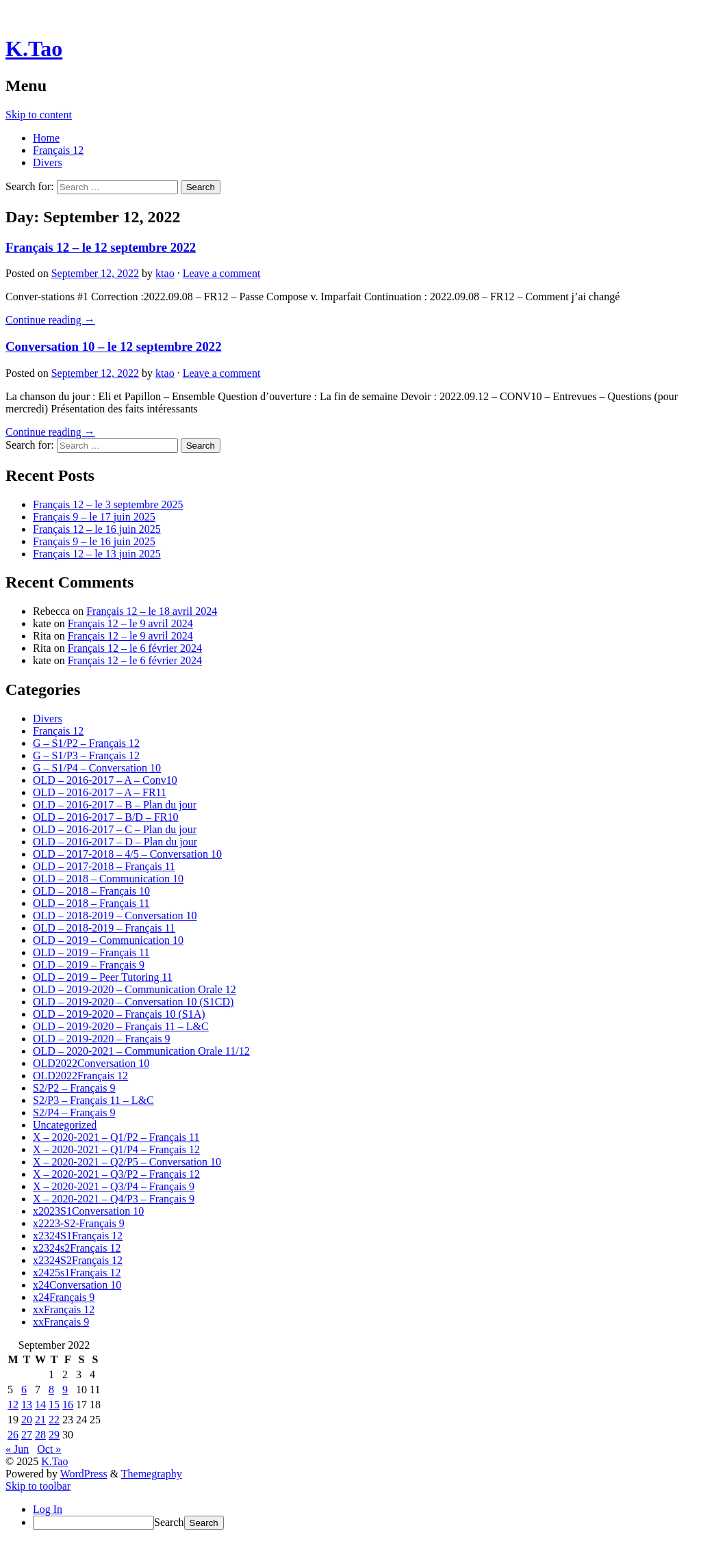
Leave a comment (222, 273)
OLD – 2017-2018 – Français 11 (104, 866)
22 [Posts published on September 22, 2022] (54, 1419)
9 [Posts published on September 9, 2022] (65, 1389)
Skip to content (38, 114)
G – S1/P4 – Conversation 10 (97, 768)
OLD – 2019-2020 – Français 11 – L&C (121, 1026)
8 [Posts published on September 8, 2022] (51, 1389)
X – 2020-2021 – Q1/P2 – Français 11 (116, 1137)
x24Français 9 (63, 1297)
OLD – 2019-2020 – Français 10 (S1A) (119, 1014)
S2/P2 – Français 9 (74, 1088)
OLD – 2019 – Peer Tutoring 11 (103, 977)
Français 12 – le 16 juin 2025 (97, 529)
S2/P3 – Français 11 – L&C (93, 1100)
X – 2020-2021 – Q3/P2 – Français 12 (116, 1174)
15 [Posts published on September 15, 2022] (54, 1404)
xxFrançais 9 (61, 1322)
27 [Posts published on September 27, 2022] (26, 1434)
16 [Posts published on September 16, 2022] (67, 1404)
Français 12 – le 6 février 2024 (135, 648)
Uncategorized (65, 1125)
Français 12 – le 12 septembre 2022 (100, 247)
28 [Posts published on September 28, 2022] (40, 1434)
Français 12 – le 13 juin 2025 (97, 553)
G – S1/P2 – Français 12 (86, 743)
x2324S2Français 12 (78, 1260)
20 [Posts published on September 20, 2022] (26, 1419)
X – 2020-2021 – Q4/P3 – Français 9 (113, 1198)
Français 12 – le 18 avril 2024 (151, 611)
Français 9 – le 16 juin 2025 (94, 541)
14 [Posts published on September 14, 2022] (40, 1404)
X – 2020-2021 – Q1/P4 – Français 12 (116, 1149)
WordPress (83, 1473)
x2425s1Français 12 (76, 1272)
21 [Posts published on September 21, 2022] (40, 1419)
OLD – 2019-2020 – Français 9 (101, 1038)
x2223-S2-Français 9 (79, 1223)
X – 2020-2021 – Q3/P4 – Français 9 (113, 1186)
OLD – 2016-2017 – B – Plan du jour (114, 805)
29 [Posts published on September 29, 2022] (54, 1434)
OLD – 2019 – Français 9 (88, 965)
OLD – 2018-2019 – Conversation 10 (115, 915)
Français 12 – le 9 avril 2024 (130, 623)
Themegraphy (151, 1473)
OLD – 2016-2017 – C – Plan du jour (114, 829)
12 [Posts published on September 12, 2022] (13, 1404)
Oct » (49, 1449)
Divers (47, 162)
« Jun (17, 1449)
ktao (165, 273)
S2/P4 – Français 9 (74, 1112)
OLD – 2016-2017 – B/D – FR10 (105, 817)
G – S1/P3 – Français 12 (86, 755)
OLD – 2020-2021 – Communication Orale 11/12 (141, 1051)
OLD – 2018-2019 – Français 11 (104, 928)
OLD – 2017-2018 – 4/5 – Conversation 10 (127, 854)
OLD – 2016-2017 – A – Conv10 (105, 780)
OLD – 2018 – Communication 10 (108, 878)
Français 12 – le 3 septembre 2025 (108, 504)
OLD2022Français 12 (80, 1075)
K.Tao (33, 48)
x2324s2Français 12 (76, 1248)
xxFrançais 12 (63, 1309)
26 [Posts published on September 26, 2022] (13, 1434)
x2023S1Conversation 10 (88, 1211)
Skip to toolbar (38, 1486)
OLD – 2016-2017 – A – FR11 (99, 792)
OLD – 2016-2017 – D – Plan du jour (115, 841)
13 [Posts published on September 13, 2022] (26, 1404)
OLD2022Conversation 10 (91, 1063)
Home (46, 138)
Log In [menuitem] (47, 1509)
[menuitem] (364, 1523)
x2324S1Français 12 (78, 1235)
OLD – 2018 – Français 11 (91, 903)
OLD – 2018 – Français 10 (91, 891)
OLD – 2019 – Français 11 (91, 952)
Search (169, 1522)
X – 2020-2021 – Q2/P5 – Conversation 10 (127, 1162)
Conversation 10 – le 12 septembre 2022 (113, 346)
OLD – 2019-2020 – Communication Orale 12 (134, 989)
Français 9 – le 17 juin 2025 (94, 517)
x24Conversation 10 (77, 1285)
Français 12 (58, 150)
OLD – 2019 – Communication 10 (108, 940)
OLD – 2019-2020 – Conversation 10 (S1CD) (133, 1001)
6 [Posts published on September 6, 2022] (24, 1389)
